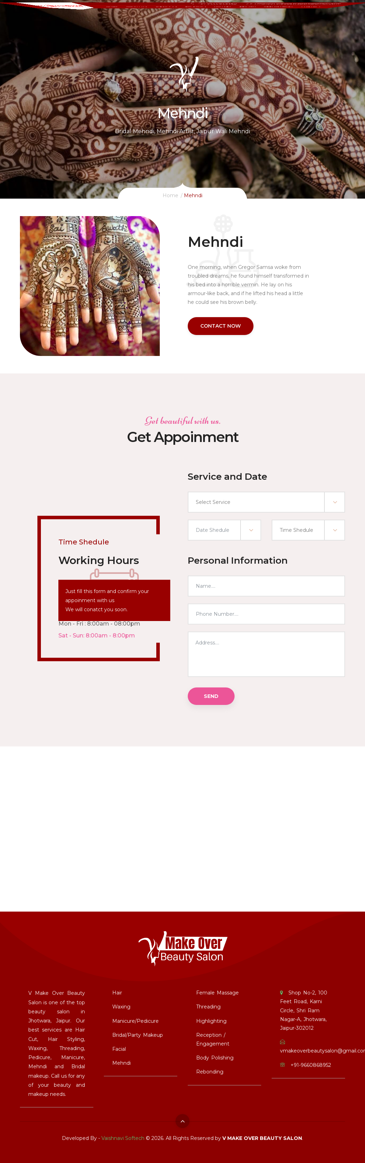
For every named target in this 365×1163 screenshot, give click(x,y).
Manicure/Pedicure (135, 1021)
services (164, 20)
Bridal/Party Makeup (137, 1035)
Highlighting (211, 1021)
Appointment (286, 20)
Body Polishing (215, 1058)
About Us (132, 20)
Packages (196, 20)
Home (106, 20)
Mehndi (121, 1063)
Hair (117, 993)
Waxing (121, 1007)
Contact (321, 20)
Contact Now (220, 326)
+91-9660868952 (219, 9)
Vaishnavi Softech (122, 1138)
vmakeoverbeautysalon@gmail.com (305, 9)
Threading (208, 1007)
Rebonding (209, 1072)
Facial (119, 1049)
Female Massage (217, 993)
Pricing (253, 20)
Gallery (226, 20)
